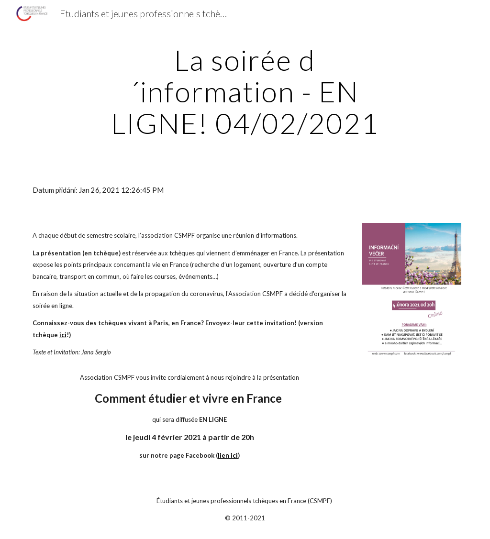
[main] (244, 91)
